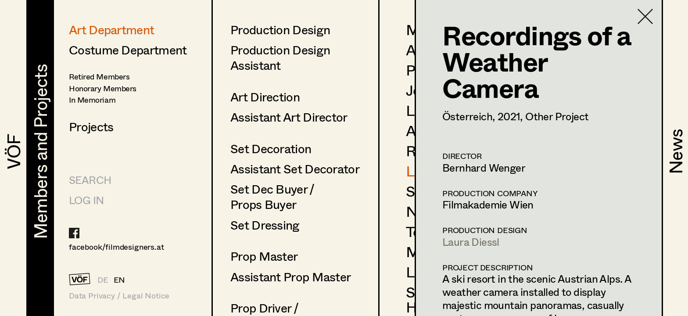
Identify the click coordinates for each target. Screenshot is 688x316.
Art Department (111, 29)
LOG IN (86, 200)
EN (119, 279)
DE (102, 279)
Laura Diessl (470, 241)
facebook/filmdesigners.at (116, 247)
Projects (91, 126)
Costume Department (127, 49)
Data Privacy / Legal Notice (119, 296)
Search (90, 180)
